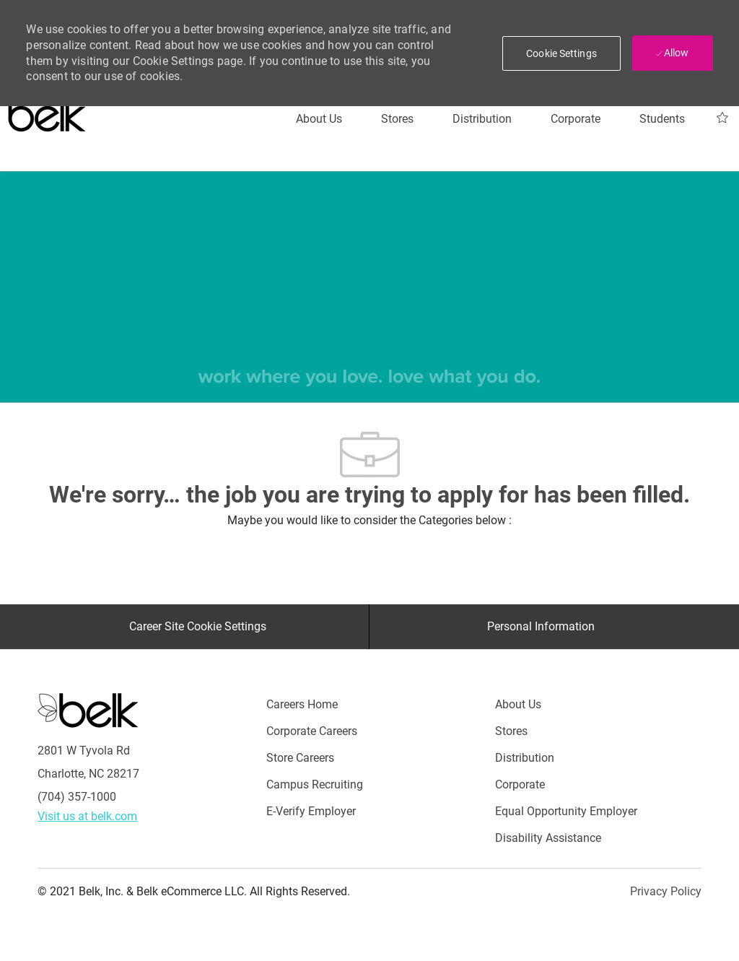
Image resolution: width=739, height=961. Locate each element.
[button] (561, 53)
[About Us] (319, 119)
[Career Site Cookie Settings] (198, 626)
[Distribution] (482, 119)
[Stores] (397, 119)
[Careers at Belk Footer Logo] (88, 710)
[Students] (662, 119)
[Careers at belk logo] (47, 112)
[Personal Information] (541, 626)
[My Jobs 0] (722, 118)
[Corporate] (575, 119)
